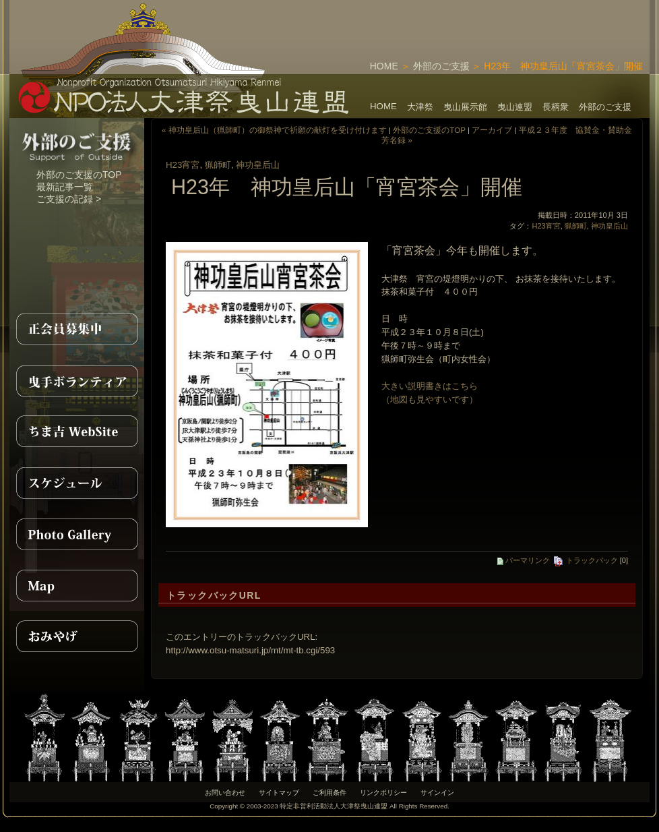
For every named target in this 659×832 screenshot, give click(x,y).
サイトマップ (279, 792)
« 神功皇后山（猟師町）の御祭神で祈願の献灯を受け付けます (274, 129)
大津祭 (420, 107)
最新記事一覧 (64, 186)
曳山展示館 (465, 107)
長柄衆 (555, 107)
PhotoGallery (76, 534)
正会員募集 (76, 329)
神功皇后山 (258, 165)
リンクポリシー (383, 792)
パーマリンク (523, 560)
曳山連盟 (514, 107)
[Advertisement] (492, 20)
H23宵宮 (182, 165)
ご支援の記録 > (68, 199)
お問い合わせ (225, 792)
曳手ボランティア (76, 380)
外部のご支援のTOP (79, 174)
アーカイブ (492, 129)
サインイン (437, 792)
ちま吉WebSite (76, 431)
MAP (76, 585)
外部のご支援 (441, 66)
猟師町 (218, 165)
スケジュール (76, 482)
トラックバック (585, 560)
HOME (384, 66)
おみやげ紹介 (76, 636)
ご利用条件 (329, 792)
